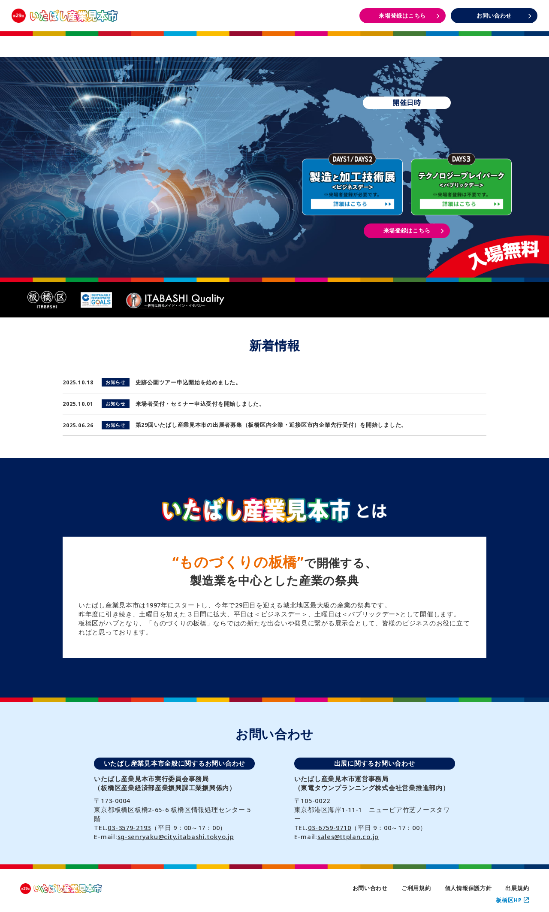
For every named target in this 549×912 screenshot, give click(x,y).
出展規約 (517, 888)
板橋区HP (512, 900)
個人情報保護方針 (468, 888)
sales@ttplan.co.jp (348, 836)
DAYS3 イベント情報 (494, 42)
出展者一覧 (274, 41)
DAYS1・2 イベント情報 (384, 42)
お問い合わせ (370, 888)
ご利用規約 (416, 888)
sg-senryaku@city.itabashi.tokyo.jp (176, 836)
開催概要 (164, 41)
